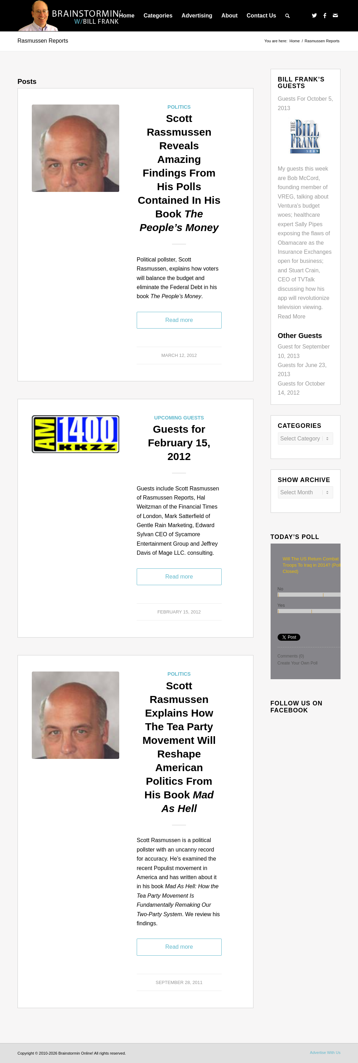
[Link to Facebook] (325, 15)
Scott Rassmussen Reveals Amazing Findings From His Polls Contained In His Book (179, 173)
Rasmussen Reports (42, 41)
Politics (179, 107)
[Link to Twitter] (314, 15)
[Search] (287, 15)
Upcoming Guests (179, 418)
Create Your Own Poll (298, 663)
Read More (292, 316)
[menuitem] (126, 15)
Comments (291, 656)
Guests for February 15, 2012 (179, 442)
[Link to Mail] (335, 15)
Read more (179, 320)
